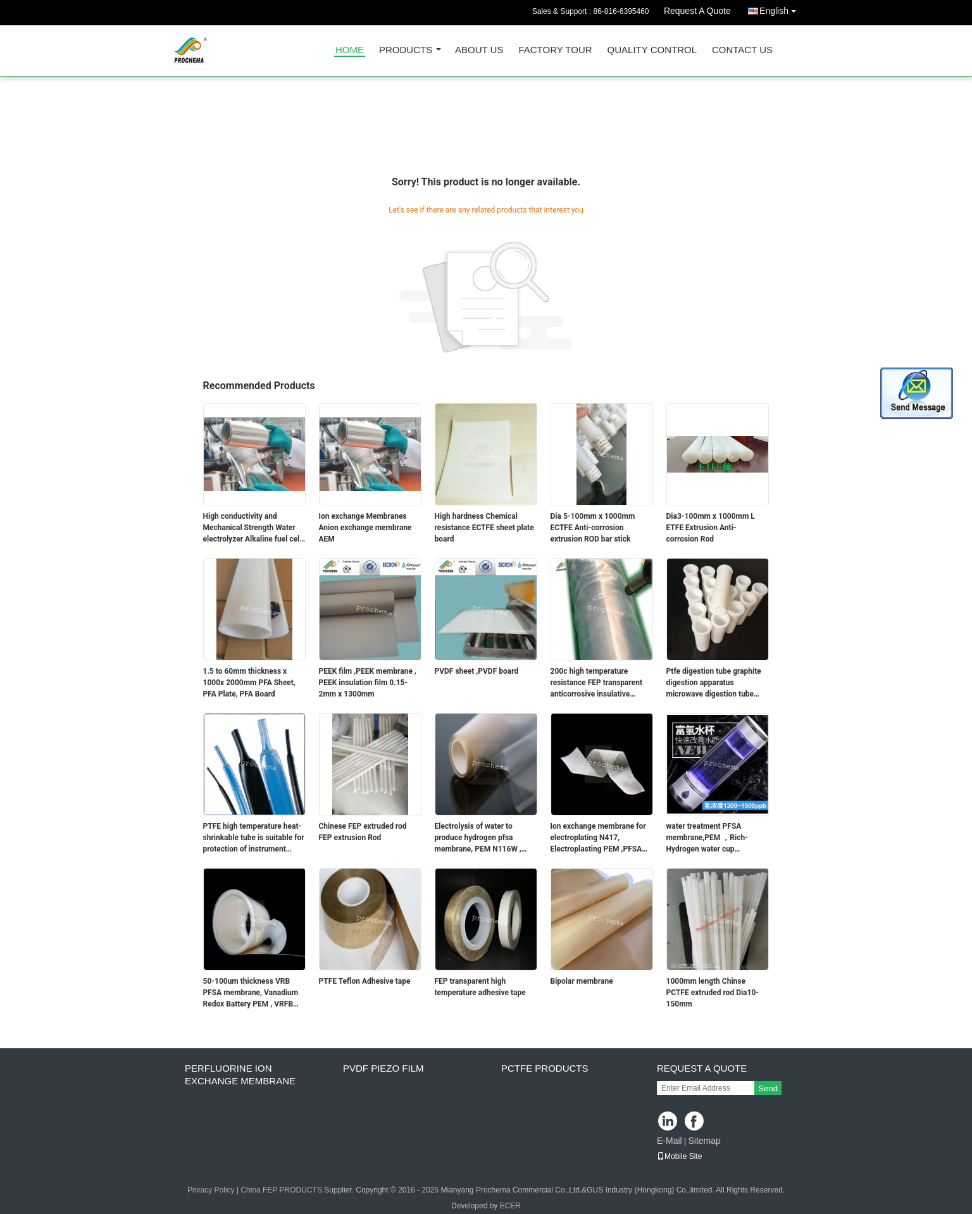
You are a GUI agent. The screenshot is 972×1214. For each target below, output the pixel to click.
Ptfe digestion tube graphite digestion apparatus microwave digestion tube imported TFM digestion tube (715, 683)
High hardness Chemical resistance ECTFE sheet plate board (484, 527)
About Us (479, 50)
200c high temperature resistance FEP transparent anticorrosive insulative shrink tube (597, 683)
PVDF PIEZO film (383, 1068)
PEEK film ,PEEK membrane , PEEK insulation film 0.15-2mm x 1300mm (367, 682)
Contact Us (742, 50)
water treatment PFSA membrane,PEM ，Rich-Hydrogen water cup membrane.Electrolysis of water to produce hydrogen (711, 838)
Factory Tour (555, 50)
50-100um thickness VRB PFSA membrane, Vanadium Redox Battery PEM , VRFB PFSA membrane (251, 993)
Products (405, 50)
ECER (510, 1205)
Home (349, 50)
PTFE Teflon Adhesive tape (365, 981)
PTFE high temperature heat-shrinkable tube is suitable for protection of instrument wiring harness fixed (253, 838)
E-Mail (669, 1141)
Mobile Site (679, 1156)
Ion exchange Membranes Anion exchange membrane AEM (365, 527)
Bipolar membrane (582, 981)
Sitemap (704, 1141)
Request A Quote (697, 11)
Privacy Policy (211, 1190)
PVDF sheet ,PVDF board (477, 671)
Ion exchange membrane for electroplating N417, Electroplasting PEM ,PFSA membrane (598, 838)
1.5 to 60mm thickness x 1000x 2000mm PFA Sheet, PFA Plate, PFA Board (249, 682)
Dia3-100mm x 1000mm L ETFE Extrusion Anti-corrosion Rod (710, 527)
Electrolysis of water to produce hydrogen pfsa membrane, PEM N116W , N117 (478, 838)
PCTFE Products (545, 1068)
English (780, 8)
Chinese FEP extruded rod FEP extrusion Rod (363, 832)
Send (768, 1088)
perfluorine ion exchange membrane (240, 1074)
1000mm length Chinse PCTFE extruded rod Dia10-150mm (712, 992)
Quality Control (652, 50)
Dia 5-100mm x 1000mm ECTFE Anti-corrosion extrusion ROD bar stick (593, 527)
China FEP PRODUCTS (280, 1190)
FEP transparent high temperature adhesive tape (480, 987)
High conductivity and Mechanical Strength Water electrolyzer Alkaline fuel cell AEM (252, 528)
